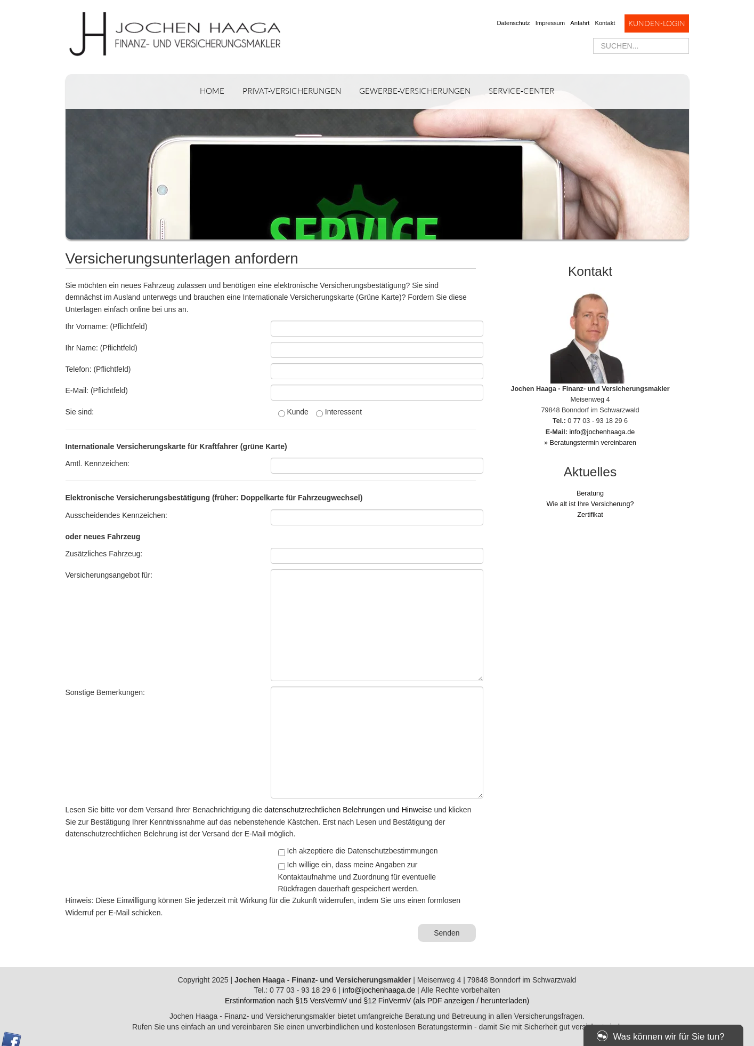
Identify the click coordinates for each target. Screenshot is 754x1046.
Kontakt (605, 23)
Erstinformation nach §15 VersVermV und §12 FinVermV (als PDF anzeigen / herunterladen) (377, 1000)
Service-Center (521, 91)
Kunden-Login (656, 23)
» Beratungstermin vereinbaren (590, 442)
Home (212, 91)
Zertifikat (590, 514)
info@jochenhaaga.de (602, 432)
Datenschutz (513, 23)
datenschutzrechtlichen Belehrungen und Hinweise (348, 809)
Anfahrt (579, 23)
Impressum (550, 23)
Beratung (590, 493)
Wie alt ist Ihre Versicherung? (590, 504)
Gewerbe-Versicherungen (415, 91)
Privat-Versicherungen (291, 91)
